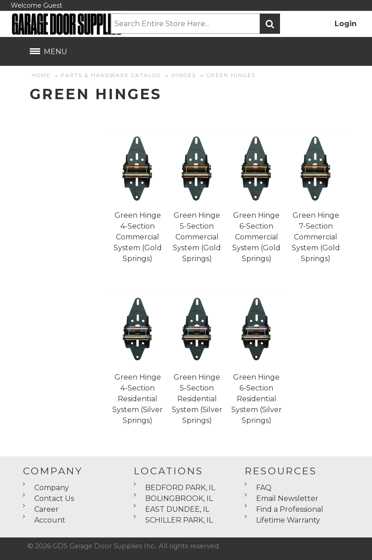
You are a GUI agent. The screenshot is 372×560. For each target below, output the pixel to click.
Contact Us (54, 498)
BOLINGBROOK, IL (179, 498)
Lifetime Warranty (288, 520)
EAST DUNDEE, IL (177, 509)
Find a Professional (289, 509)
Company (51, 487)
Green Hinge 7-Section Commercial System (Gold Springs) (316, 237)
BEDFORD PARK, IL (180, 487)
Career (46, 509)
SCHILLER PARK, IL (179, 520)
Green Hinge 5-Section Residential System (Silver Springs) (197, 399)
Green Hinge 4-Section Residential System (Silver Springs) (137, 399)
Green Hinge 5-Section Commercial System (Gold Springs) (197, 237)
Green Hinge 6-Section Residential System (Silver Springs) (256, 399)
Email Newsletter (287, 498)
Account (49, 520)
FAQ (263, 487)
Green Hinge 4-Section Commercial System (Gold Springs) (138, 237)
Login (346, 23)
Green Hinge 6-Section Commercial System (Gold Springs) (256, 237)
